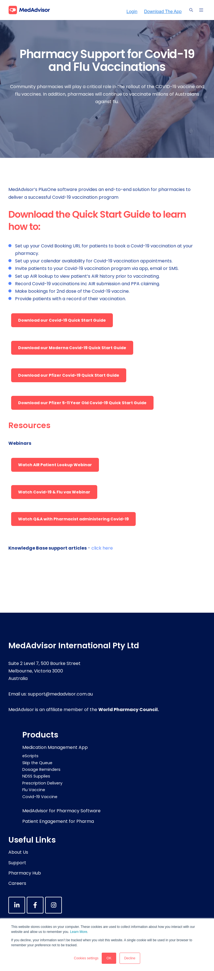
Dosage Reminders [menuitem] (41, 769)
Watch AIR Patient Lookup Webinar (55, 465)
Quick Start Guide (111, 214)
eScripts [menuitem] (30, 756)
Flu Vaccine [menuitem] (33, 790)
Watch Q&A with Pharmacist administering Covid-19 (73, 519)
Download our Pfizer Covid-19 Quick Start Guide (68, 375)
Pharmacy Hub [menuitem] (24, 873)
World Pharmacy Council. (128, 709)
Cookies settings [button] (86, 958)
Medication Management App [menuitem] (55, 747)
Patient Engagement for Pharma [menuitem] (58, 821)
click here (102, 548)
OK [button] (108, 958)
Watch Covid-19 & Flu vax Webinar (54, 492)
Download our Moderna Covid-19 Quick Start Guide (72, 348)
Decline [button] (129, 958)
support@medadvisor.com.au (60, 694)
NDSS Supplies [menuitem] (36, 776)
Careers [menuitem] (17, 883)
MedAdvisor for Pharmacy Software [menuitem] (61, 811)
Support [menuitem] (17, 863)
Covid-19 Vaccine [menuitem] (39, 796)
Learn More (78, 932)
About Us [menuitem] (18, 852)
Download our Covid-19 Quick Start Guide (62, 320)
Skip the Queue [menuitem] (37, 763)
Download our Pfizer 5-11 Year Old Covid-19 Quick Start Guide (82, 403)
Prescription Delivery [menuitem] (42, 783)
